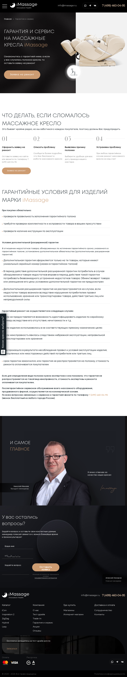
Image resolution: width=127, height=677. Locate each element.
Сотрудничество (103, 610)
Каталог (6, 605)
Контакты (99, 614)
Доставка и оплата (104, 605)
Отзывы (37, 630)
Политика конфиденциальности (109, 674)
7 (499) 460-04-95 (98, 395)
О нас (36, 610)
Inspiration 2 (8, 614)
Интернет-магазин (74, 614)
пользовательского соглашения (46, 578)
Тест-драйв (39, 614)
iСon (4, 610)
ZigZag (5, 618)
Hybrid (5, 622)
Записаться (12, 648)
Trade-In (37, 618)
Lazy (4, 626)
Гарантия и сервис (43, 622)
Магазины (69, 610)
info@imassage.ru (67, 6)
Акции (36, 626)
